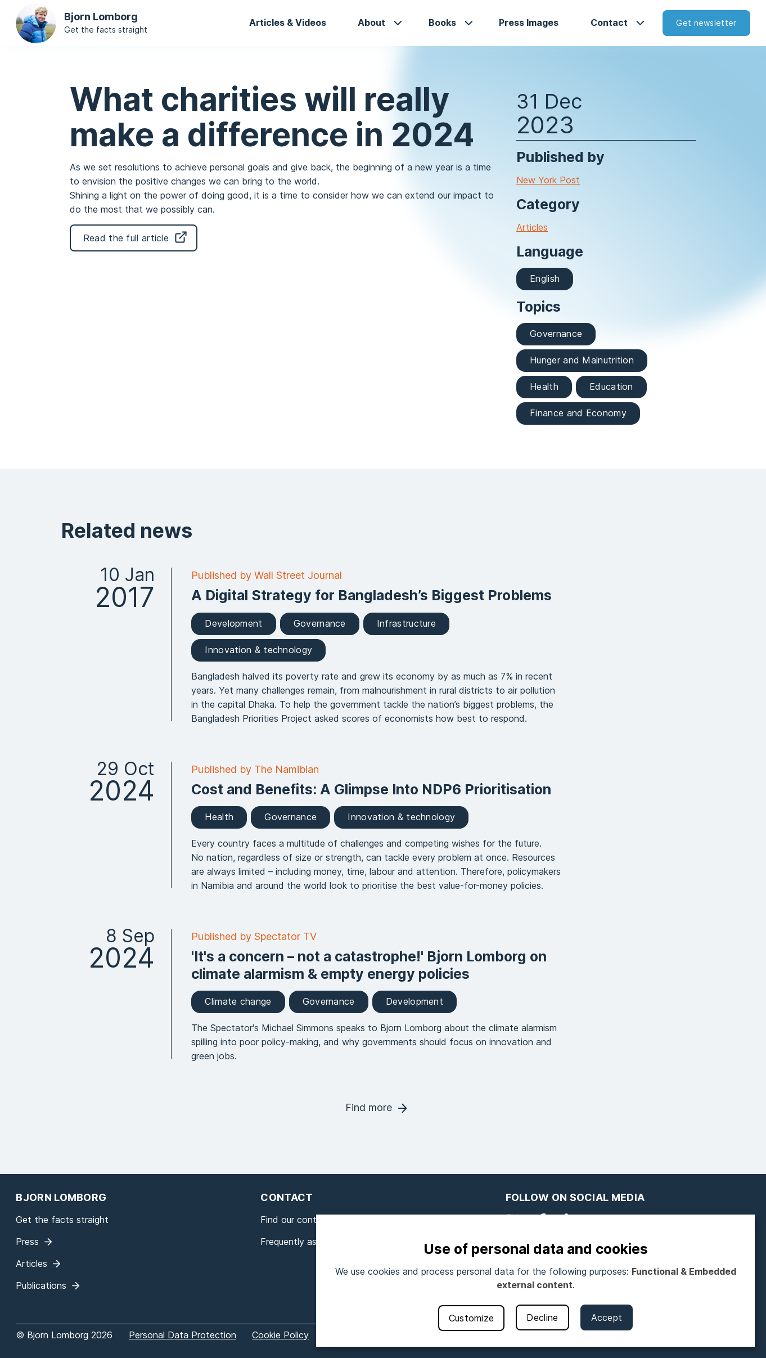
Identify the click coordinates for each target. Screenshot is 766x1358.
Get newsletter (706, 23)
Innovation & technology (258, 649)
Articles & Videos (287, 22)
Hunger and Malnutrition (582, 360)
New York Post (548, 180)
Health (544, 386)
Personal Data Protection (182, 1335)
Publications (41, 1285)
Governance (556, 333)
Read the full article (126, 238)
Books (442, 22)
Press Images (528, 22)
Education (611, 386)
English (545, 278)
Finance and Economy (578, 413)
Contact (609, 22)
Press (27, 1241)
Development (233, 623)
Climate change (238, 1001)
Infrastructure (406, 623)
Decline (542, 1317)
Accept (607, 1317)
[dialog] (535, 1281)
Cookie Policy (280, 1335)
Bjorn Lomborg (101, 17)
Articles (532, 227)
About (371, 22)
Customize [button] (471, 1318)
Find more (368, 1107)
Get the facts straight (105, 29)
